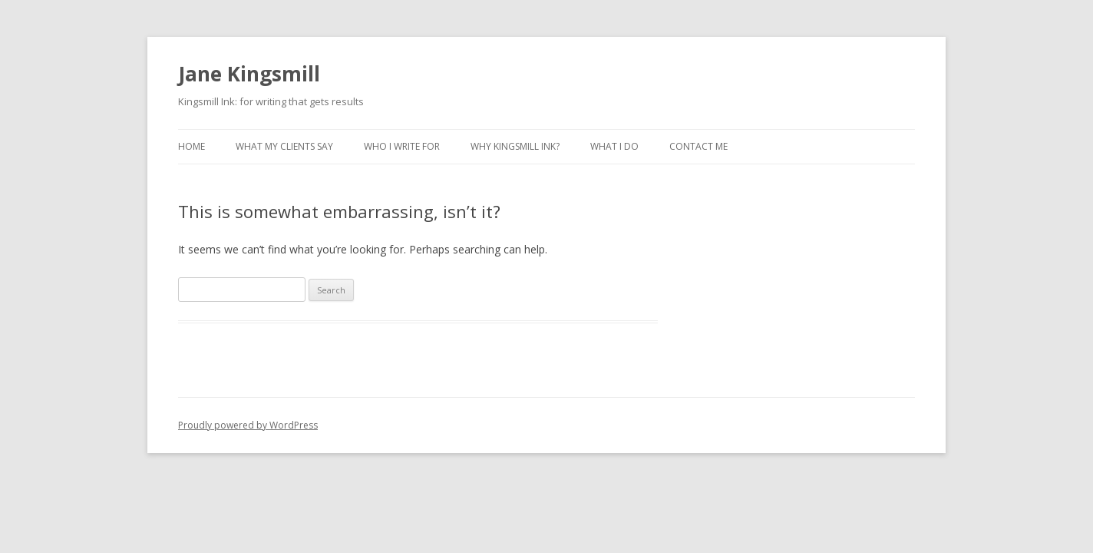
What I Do (614, 146)
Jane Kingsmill (249, 74)
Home (191, 146)
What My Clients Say (284, 146)
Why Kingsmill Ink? (515, 146)
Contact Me (698, 146)
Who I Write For (402, 146)
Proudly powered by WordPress (248, 425)
